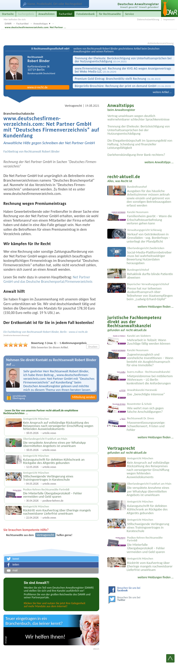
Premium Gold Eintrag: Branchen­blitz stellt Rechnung (118, 79)
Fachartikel (22, 23)
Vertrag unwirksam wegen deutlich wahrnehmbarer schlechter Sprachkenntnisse (138, 117)
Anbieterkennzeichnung (161, 43)
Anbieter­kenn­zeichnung (16, 335)
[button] (51, 559)
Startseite (8, 14)
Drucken (92, 346)
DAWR (8, 23)
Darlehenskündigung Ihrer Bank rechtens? (136, 155)
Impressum (169, 19)
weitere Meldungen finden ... (156, 307)
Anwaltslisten (46, 14)
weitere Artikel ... (162, 92)
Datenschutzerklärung (148, 19)
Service (129, 14)
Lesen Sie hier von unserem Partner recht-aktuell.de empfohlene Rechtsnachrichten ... (40, 412)
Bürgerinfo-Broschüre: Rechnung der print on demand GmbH (123, 86)
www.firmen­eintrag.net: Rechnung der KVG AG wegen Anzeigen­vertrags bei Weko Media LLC (123, 70)
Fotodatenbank (85, 14)
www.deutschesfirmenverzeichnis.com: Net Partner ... (35, 27)
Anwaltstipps (40, 23)
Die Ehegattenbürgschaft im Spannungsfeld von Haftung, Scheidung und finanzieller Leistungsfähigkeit (139, 144)
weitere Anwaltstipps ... (159, 162)
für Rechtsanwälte (110, 14)
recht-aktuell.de (136, 330)
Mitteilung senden (83, 397)
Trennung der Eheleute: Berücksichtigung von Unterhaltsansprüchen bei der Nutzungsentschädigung (123, 59)
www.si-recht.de (37, 87)
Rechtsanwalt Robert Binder (42, 151)
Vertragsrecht (73, 106)
